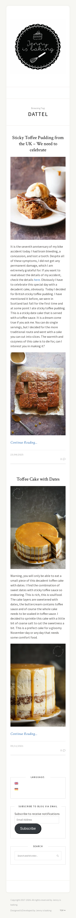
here (37, 280)
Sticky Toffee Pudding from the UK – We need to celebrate (38, 144)
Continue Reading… (23, 442)
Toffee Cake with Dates (38, 479)
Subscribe (28, 829)
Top (63, 910)
